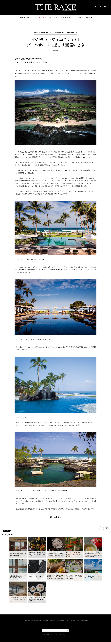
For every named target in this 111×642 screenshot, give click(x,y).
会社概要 (45, 620)
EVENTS (88, 17)
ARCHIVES (52, 17)
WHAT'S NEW (25, 17)
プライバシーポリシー (72, 620)
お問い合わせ (60, 620)
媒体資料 (52, 620)
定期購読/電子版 (36, 620)
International (84, 620)
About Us (27, 620)
